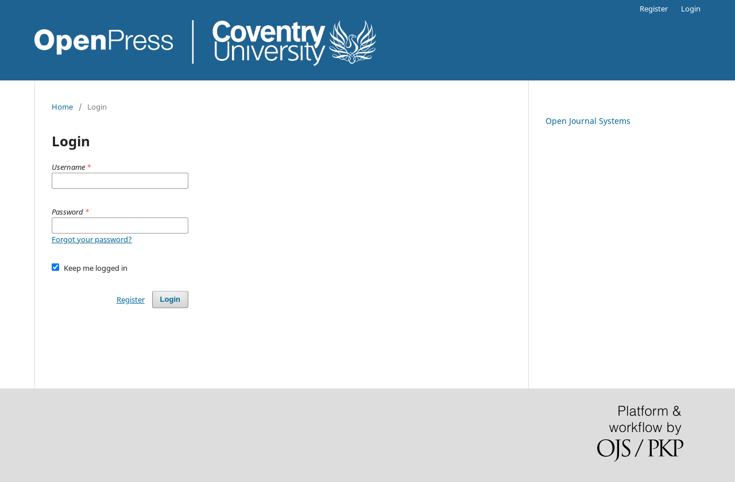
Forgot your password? (92, 239)
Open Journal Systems (588, 120)
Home (62, 107)
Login (691, 8)
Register (654, 8)
